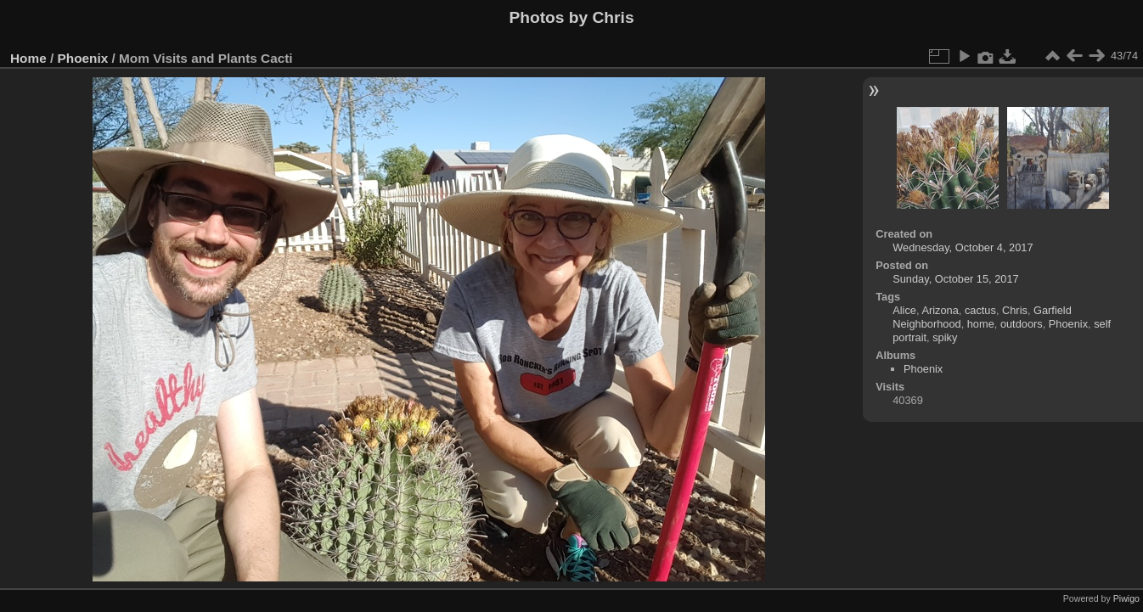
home (980, 323)
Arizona (939, 310)
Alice (904, 310)
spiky (944, 337)
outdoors (1021, 323)
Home (28, 58)
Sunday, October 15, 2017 (955, 278)
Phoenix (83, 58)
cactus (980, 310)
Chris (1015, 310)
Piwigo (1126, 598)
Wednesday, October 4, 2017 (962, 247)
